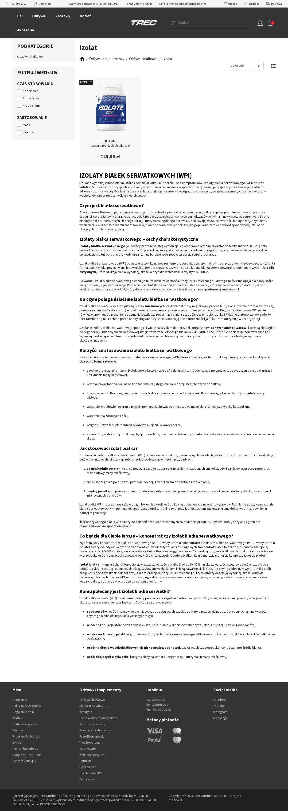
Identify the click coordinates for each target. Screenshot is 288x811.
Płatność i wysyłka (25, 724)
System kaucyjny (24, 761)
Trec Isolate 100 (90, 773)
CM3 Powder (88, 748)
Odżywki (39, 15)
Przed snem (31, 105)
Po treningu (31, 98)
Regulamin (19, 699)
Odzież (85, 15)
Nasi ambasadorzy (25, 748)
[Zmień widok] (273, 65)
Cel (20, 15)
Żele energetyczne (92, 755)
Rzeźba (28, 132)
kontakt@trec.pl (157, 704)
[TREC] (144, 22)
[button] (202, 22)
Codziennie (31, 91)
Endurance (86, 779)
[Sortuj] (245, 65)
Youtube (219, 706)
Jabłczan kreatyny (92, 724)
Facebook (220, 699)
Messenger (42, 3)
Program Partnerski (26, 736)
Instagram (220, 712)
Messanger (221, 718)
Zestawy (63, 15)
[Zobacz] (81, 59)
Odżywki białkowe (30, 56)
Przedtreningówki (92, 736)
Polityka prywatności (27, 706)
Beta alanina (87, 767)
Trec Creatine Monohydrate (98, 718)
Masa (26, 125)
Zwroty (17, 742)
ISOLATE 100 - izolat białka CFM (110, 146)
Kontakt (252, 3)
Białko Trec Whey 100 (94, 706)
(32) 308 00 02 (16, 3)
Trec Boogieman (90, 742)
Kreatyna (85, 712)
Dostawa (274, 3)
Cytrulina (85, 761)
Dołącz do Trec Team (27, 755)
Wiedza (230, 3)
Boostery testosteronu (95, 730)
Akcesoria (25, 30)
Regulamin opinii (23, 712)
